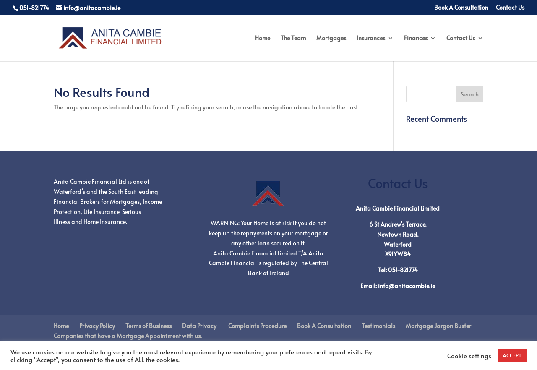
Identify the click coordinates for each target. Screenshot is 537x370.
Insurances (371, 38)
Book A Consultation (461, 8)
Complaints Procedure (257, 326)
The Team (293, 38)
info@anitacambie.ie (406, 286)
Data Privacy (199, 326)
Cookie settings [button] (469, 356)
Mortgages (331, 38)
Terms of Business (148, 326)
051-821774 (403, 270)
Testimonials (378, 326)
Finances (416, 38)
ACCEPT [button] (512, 355)
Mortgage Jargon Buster (438, 326)
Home (262, 38)
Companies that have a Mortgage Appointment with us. (128, 336)
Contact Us (510, 8)
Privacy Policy (97, 326)
